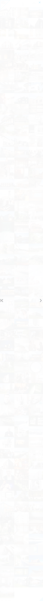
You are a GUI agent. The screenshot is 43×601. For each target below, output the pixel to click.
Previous (2, 300)
